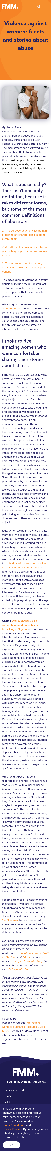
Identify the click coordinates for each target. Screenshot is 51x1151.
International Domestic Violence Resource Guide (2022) (23, 1027)
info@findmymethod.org (27, 961)
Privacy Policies (12, 1129)
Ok (11, 1145)
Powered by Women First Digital (25, 1081)
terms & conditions (14, 1125)
